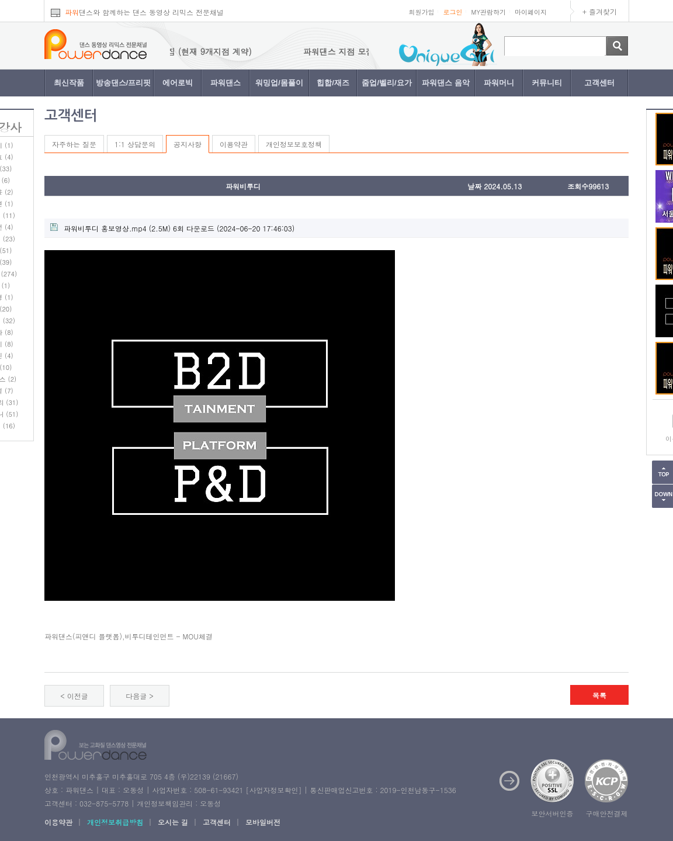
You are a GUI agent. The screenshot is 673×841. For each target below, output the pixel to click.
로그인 (452, 12)
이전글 (77, 696)
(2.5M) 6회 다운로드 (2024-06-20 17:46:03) (172, 228)
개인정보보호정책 (294, 144)
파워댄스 (225, 82)
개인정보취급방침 (115, 822)
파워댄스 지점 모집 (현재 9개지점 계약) (187, 51)
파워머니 (499, 82)
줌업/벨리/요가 (386, 82)
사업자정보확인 (273, 790)
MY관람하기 (488, 12)
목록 (599, 695)
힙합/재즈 (333, 82)
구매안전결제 (607, 813)
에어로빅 (177, 82)
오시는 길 (173, 822)
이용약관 (234, 144)
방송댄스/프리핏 (123, 82)
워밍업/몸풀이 (279, 82)
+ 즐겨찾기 (599, 11)
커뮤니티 (547, 82)
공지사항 (188, 144)
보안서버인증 (553, 813)
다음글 (136, 696)
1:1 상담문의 (135, 144)
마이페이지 (531, 12)
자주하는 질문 (74, 144)
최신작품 (69, 82)
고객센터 (599, 82)
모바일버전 (262, 822)
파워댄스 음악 (446, 82)
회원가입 (421, 12)
